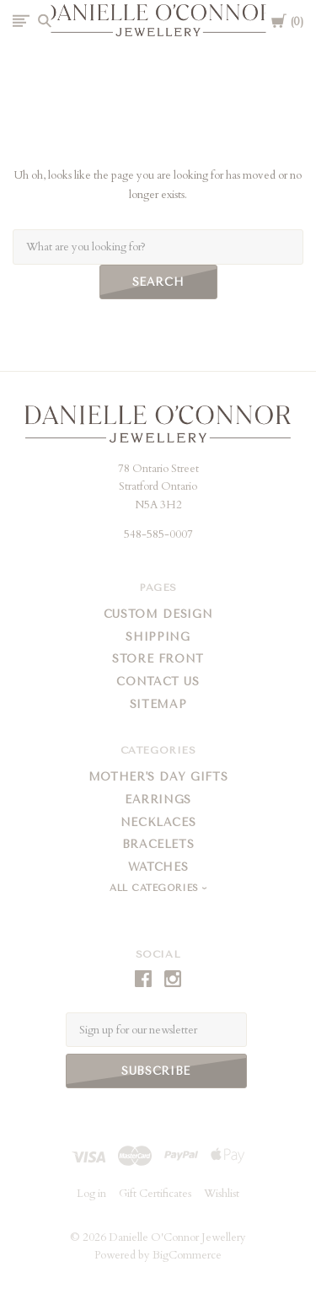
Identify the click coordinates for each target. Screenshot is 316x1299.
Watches (158, 867)
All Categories (156, 888)
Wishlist (221, 1193)
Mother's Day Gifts (158, 776)
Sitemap (158, 704)
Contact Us (158, 681)
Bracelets (158, 844)
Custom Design (158, 614)
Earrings (158, 799)
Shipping (158, 637)
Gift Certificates (155, 1193)
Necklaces (158, 822)
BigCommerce (187, 1255)
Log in (91, 1193)
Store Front (158, 658)
